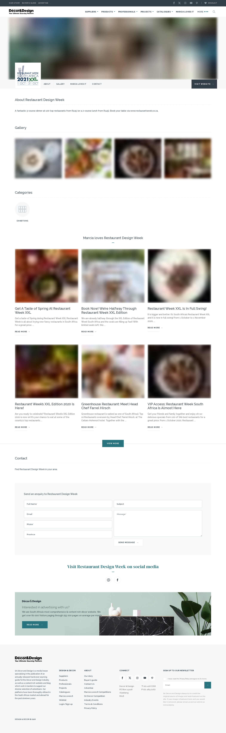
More (202, 11)
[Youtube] (192, 3)
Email (30, 514)
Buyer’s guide (90, 680)
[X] (180, 3)
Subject (120, 504)
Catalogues (164, 12)
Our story (14, 3)
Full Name (32, 504)
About (47, 84)
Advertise (43, 3)
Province (31, 534)
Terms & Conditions (93, 704)
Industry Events (91, 700)
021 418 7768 (149, 686)
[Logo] (21, 11)
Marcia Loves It (185, 12)
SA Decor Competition (94, 696)
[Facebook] (174, 3)
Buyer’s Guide (29, 3)
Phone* (30, 524)
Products (107, 12)
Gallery (60, 84)
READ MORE (35, 625)
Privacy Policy (90, 708)
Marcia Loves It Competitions (97, 692)
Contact (97, 84)
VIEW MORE (113, 443)
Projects (146, 12)
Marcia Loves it (78, 84)
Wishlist (209, 3)
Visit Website (204, 84)
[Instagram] (186, 3)
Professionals (126, 12)
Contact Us (89, 684)
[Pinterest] (197, 3)
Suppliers (90, 12)
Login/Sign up (66, 704)
